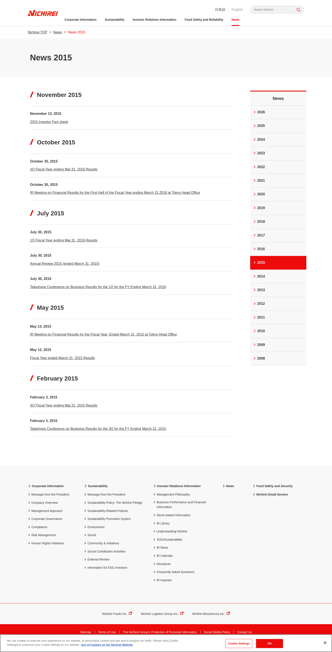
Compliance (37, 531)
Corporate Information (80, 19)
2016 (259, 249)
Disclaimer (162, 568)
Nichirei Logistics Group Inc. (162, 618)
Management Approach (45, 515)
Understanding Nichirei (170, 535)
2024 (259, 139)
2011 (259, 317)
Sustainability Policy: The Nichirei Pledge (113, 507)
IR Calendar (163, 560)
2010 (259, 331)
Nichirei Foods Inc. (117, 618)
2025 (259, 126)
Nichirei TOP (37, 32)
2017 (259, 235)
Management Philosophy (171, 498)
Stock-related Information (171, 519)
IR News (160, 551)
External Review (96, 563)
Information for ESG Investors (105, 572)
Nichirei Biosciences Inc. (211, 618)
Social (90, 539)
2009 (259, 345)
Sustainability (114, 19)
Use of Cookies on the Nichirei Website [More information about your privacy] (107, 644)
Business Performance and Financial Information (179, 508)
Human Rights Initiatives (46, 547)
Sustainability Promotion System (107, 523)
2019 (259, 208)
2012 (259, 303)
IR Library (161, 527)
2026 (259, 112)
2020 (259, 194)
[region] (166, 643)
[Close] (325, 642)
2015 (259, 262)
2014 (259, 276)
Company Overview (43, 507)
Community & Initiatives (101, 547)
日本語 (220, 9)
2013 (259, 290)
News (236, 19)
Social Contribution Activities (104, 555)
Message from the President (48, 498)
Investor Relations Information (154, 19)
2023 (259, 153)
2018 (259, 221)
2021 (259, 180)
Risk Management (42, 539)
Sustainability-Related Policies (106, 515)
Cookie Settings (239, 643)
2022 (259, 167)
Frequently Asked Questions (173, 576)
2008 (259, 358)
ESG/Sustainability (169, 544)
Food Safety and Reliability (204, 19)
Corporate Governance (45, 523)
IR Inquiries (162, 584)
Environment (94, 531)
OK (269, 643)
